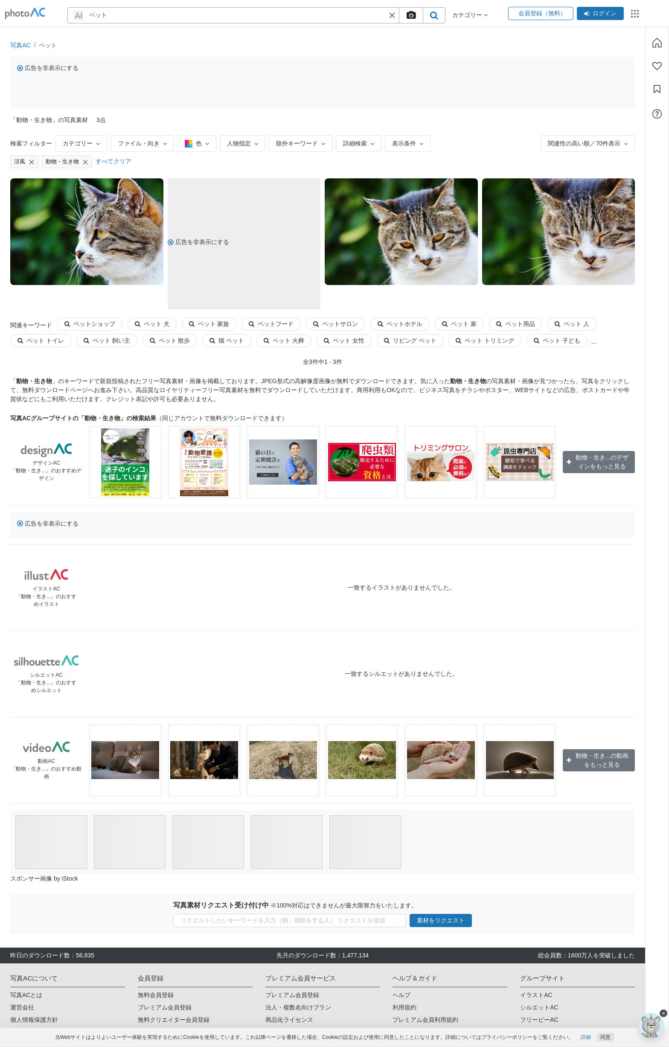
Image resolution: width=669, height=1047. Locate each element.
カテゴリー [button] (470, 15)
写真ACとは (26, 995)
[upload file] (411, 15)
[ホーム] (657, 43)
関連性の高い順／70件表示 (588, 143)
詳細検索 (358, 143)
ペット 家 (459, 323)
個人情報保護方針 (34, 1019)
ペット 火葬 (284, 340)
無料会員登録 (156, 995)
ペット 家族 (209, 323)
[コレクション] (657, 89)
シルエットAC (539, 1007)
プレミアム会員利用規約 (425, 1019)
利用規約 (404, 1007)
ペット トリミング (485, 340)
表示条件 (407, 143)
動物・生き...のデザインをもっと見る (597, 462)
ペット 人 (572, 323)
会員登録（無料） (540, 13)
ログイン (600, 13)
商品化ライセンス (289, 1019)
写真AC (20, 45)
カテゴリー (81, 143)
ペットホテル (400, 323)
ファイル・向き (142, 143)
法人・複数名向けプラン (298, 1007)
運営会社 (22, 1007)
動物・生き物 (67, 161)
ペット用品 (515, 323)
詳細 (586, 1037)
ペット (48, 45)
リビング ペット (410, 340)
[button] (392, 15)
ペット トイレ (40, 340)
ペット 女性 (344, 340)
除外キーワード (300, 143)
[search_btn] (434, 15)
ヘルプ (401, 995)
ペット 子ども (557, 340)
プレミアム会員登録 (165, 1007)
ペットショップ (89, 323)
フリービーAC (539, 1019)
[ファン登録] (657, 66)
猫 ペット (226, 340)
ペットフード (271, 323)
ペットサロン (335, 323)
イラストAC (536, 995)
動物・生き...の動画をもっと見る (597, 760)
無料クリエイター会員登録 (173, 1019)
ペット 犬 (152, 323)
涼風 (24, 161)
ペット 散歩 (170, 340)
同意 (605, 1037)
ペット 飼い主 (107, 340)
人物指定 (242, 143)
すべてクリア (113, 161)
